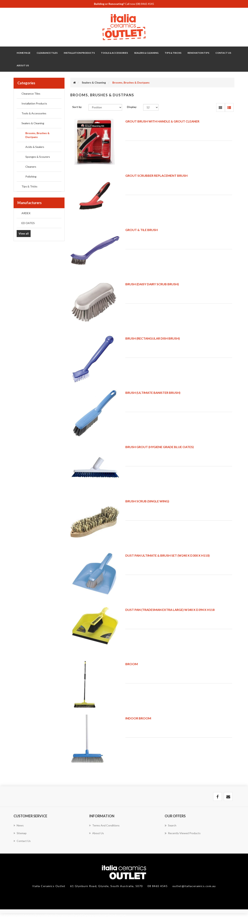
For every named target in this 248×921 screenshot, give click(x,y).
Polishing (30, 176)
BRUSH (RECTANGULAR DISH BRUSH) (152, 338)
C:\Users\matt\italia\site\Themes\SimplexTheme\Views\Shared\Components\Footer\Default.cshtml (65, 915)
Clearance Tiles (47, 52)
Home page (23, 52)
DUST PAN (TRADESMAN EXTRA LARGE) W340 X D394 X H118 (169, 609)
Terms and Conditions (104, 825)
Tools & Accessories (34, 113)
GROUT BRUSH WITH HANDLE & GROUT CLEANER (162, 121)
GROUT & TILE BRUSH (141, 230)
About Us (23, 65)
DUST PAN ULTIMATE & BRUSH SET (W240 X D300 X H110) (167, 555)
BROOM (131, 664)
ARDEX (26, 213)
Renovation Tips (198, 52)
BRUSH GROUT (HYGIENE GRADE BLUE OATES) (159, 447)
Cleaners (30, 166)
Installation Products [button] (79, 52)
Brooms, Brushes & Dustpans (37, 135)
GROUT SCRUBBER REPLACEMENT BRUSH (156, 175)
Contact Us (223, 52)
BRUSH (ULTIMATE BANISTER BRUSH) (152, 392)
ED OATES (28, 223)
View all (24, 233)
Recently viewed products (183, 833)
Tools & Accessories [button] (114, 52)
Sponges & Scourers (37, 156)
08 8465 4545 (158, 886)
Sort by (77, 107)
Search (170, 825)
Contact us (22, 841)
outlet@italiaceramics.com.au (194, 886)
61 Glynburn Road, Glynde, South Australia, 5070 (107, 886)
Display (131, 107)
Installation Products (34, 103)
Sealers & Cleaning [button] (146, 52)
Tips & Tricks (29, 186)
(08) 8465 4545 (145, 3)
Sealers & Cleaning (33, 123)
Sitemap (20, 833)
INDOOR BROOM (138, 718)
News (19, 825)
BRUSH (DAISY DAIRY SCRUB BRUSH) (152, 284)
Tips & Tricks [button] (173, 52)
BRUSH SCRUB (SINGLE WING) (147, 501)
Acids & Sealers (34, 146)
